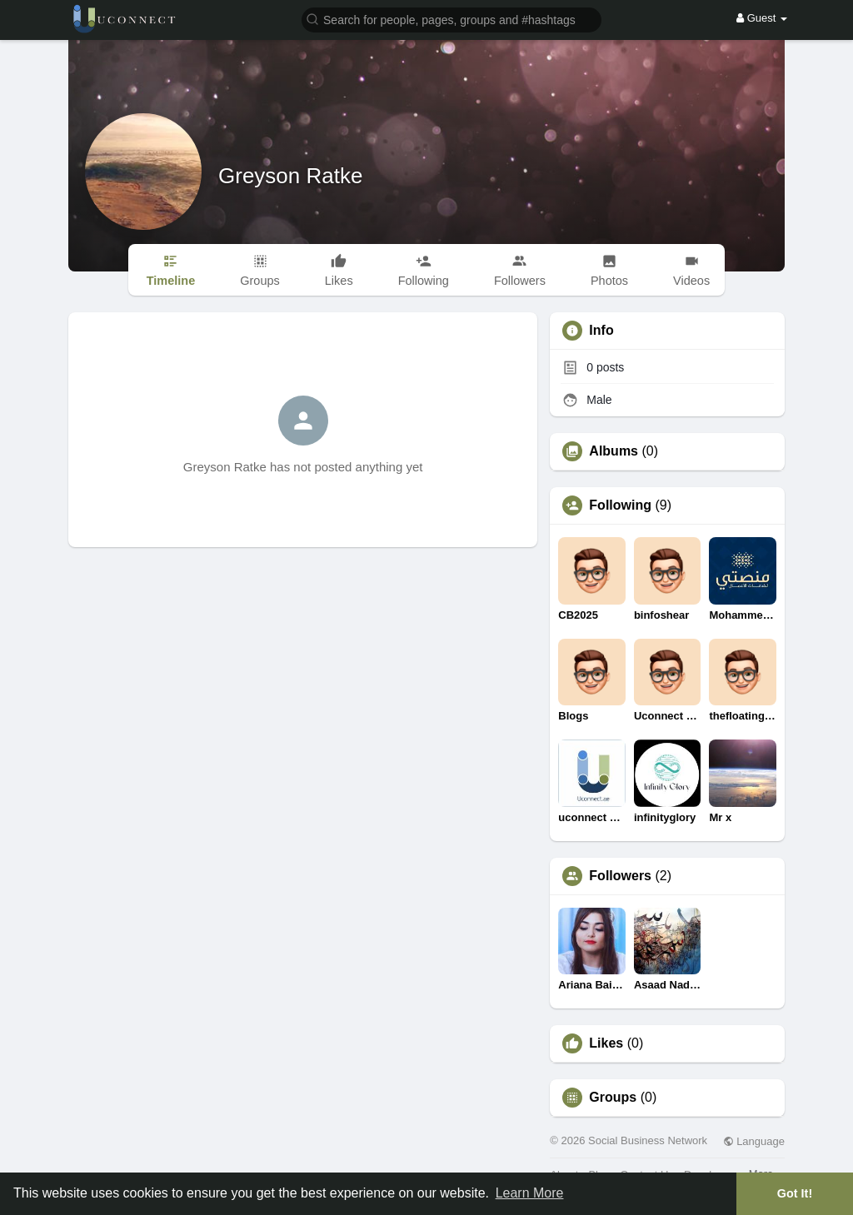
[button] (451, 18)
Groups (612, 1097)
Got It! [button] (794, 1193)
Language (754, 1141)
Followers (620, 876)
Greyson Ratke (290, 175)
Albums (613, 451)
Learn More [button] (530, 1193)
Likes (606, 1043)
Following (620, 505)
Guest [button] (761, 18)
